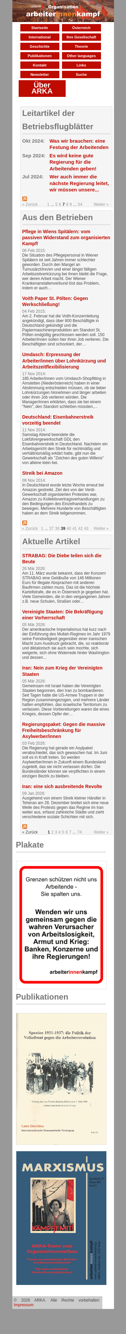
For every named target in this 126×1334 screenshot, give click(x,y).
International (40, 37)
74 (79, 832)
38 (57, 528)
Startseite (39, 28)
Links (81, 65)
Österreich (81, 28)
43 (86, 528)
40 (69, 528)
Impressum (24, 1305)
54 (80, 204)
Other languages (81, 56)
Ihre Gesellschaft (81, 37)
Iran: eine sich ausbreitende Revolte (62, 786)
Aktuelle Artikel (51, 541)
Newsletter (39, 74)
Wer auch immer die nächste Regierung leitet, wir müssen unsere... (79, 183)
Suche (81, 74)
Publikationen (40, 56)
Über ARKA (42, 88)
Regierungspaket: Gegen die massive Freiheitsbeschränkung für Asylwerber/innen (63, 730)
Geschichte (39, 46)
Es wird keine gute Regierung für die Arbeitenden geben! (73, 162)
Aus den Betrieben (57, 217)
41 (74, 528)
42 (80, 528)
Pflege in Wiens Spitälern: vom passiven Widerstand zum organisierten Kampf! (66, 237)
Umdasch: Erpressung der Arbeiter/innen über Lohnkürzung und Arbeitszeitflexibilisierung (64, 360)
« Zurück (30, 204)
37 (51, 528)
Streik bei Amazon (42, 473)
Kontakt (40, 65)
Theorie (81, 46)
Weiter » (101, 204)
